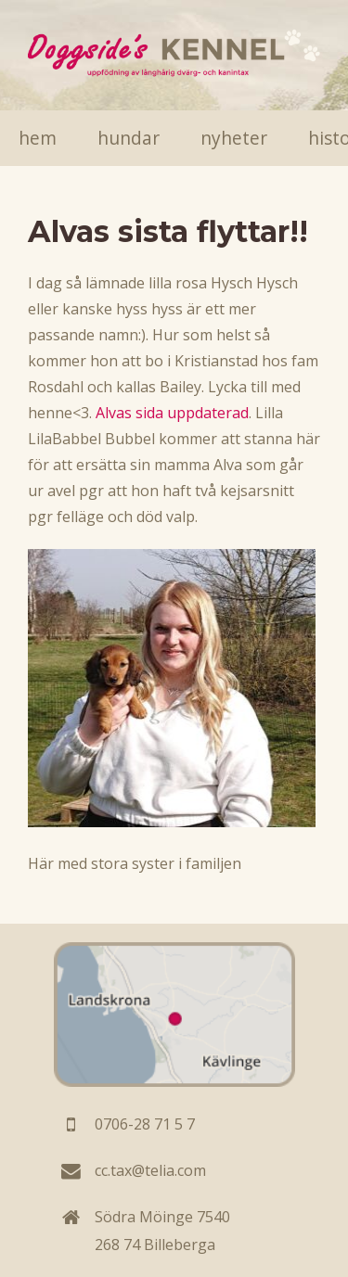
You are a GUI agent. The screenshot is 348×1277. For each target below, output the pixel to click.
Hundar (128, 137)
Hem (38, 137)
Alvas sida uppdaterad (172, 412)
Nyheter (233, 137)
